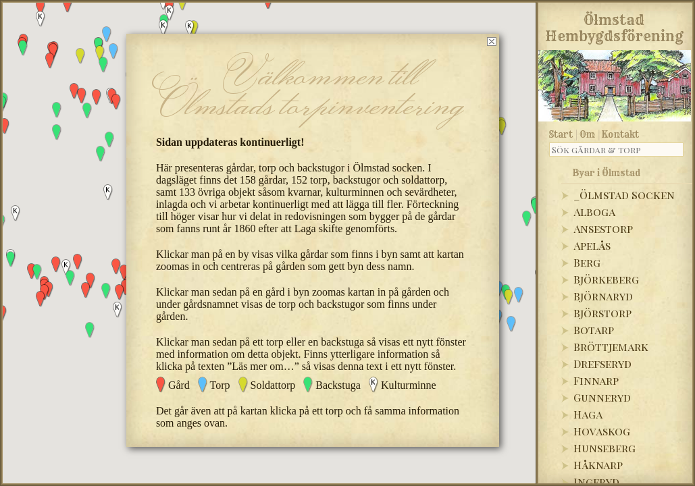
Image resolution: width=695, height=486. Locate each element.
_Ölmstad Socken (624, 195)
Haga (587, 414)
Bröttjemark (610, 347)
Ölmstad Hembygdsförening (614, 25)
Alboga (594, 212)
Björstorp (602, 313)
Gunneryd (602, 397)
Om (587, 134)
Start (561, 134)
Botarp (593, 330)
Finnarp (596, 380)
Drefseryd (602, 363)
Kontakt (620, 134)
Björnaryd (603, 296)
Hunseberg (604, 448)
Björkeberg (606, 279)
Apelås (592, 245)
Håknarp (598, 465)
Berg (586, 262)
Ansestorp (603, 228)
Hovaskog (601, 431)
